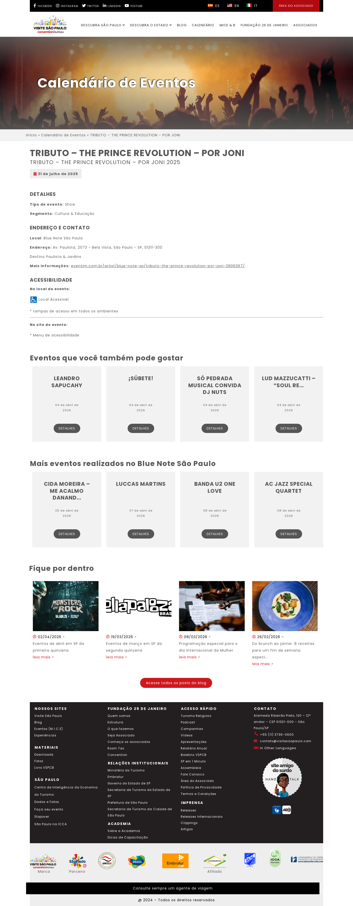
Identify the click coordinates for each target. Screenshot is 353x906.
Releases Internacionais (202, 817)
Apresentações (194, 742)
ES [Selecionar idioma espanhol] (214, 5)
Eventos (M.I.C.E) (48, 729)
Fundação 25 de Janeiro (264, 25)
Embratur (116, 777)
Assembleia (191, 768)
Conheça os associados (129, 742)
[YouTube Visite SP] (134, 5)
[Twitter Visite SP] (90, 5)
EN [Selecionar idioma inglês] (233, 5)
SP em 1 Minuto (193, 761)
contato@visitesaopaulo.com (285, 741)
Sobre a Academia (124, 831)
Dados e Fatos (46, 802)
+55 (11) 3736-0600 (277, 735)
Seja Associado (121, 735)
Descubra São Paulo (103, 25)
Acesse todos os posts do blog (176, 682)
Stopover (41, 817)
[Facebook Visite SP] (43, 5)
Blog (182, 25)
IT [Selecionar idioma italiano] (252, 5)
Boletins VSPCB (194, 755)
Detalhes (67, 428)
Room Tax (116, 748)
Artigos (187, 829)
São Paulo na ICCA (50, 824)
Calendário (203, 25)
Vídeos (187, 735)
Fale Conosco (192, 774)
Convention (117, 755)
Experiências (45, 735)
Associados (305, 25)
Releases (188, 810)
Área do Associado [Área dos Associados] (296, 6)
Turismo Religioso (196, 716)
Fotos (38, 761)
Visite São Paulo (48, 716)
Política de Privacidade (201, 787)
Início (31, 135)
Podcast (188, 722)
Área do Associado (197, 781)
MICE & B (227, 25)
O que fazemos (121, 729)
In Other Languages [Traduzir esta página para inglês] (278, 748)
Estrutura (115, 722)
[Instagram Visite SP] (67, 5)
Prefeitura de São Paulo (128, 803)
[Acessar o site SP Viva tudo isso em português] (81, 866)
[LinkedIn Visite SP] (112, 5)
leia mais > (43, 657)
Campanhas (192, 729)
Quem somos (119, 716)
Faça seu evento (48, 809)
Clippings (189, 823)
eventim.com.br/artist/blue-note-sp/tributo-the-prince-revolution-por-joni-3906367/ (158, 265)
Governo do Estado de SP (129, 783)
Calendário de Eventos (63, 135)
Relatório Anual (194, 748)
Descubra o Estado (151, 25)
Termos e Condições (198, 794)
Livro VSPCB (44, 768)
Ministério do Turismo (126, 770)
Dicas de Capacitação (128, 837)
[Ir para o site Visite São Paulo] (47, 23)
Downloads (44, 755)
